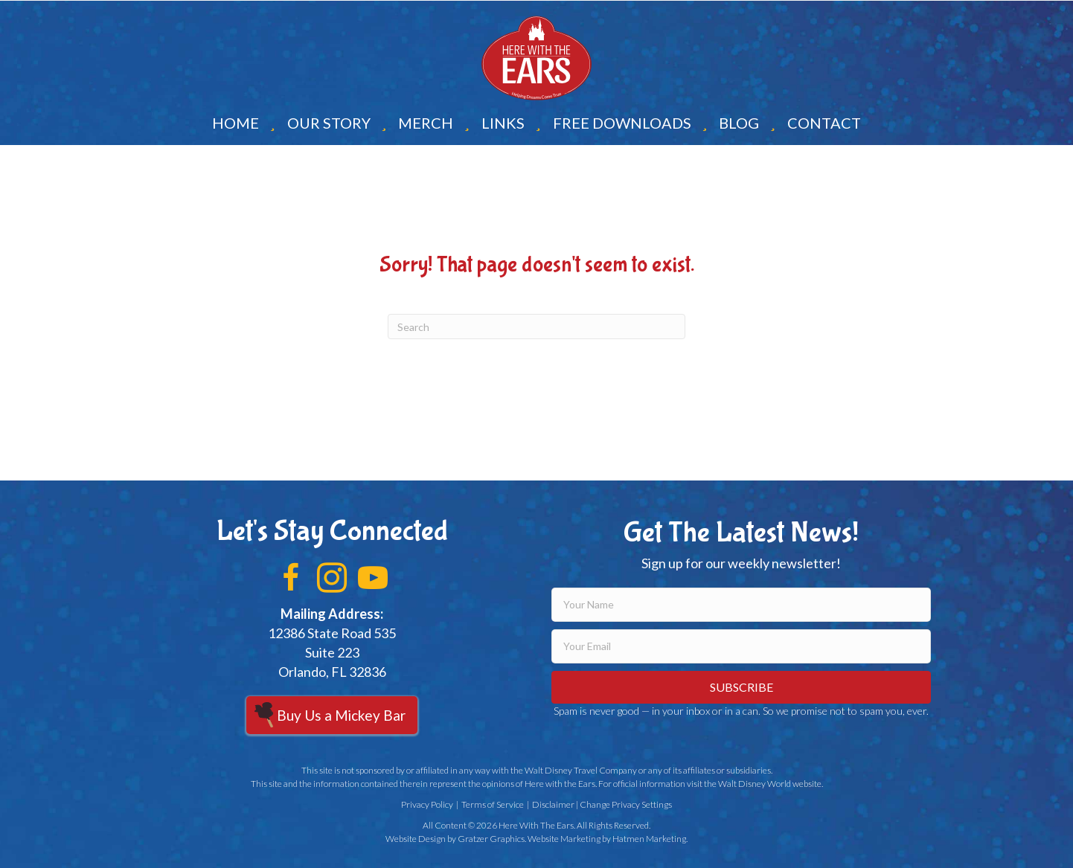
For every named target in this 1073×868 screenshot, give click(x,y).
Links (503, 123)
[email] (741, 646)
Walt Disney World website (769, 783)
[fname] (741, 605)
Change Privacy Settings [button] (626, 804)
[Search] (536, 326)
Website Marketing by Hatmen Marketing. (608, 838)
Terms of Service (492, 804)
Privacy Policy (427, 804)
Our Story (329, 123)
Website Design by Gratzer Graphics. (455, 838)
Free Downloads (622, 123)
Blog (739, 123)
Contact (824, 123)
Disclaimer (553, 804)
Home (235, 123)
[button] (291, 578)
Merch (425, 123)
